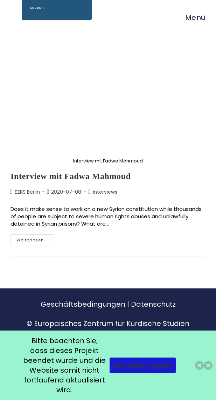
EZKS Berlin (27, 191)
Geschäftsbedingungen (83, 304)
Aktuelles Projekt (143, 365)
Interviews (105, 191)
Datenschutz (153, 304)
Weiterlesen (35, 238)
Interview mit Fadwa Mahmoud (71, 176)
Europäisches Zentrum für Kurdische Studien (111, 323)
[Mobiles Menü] (191, 17)
